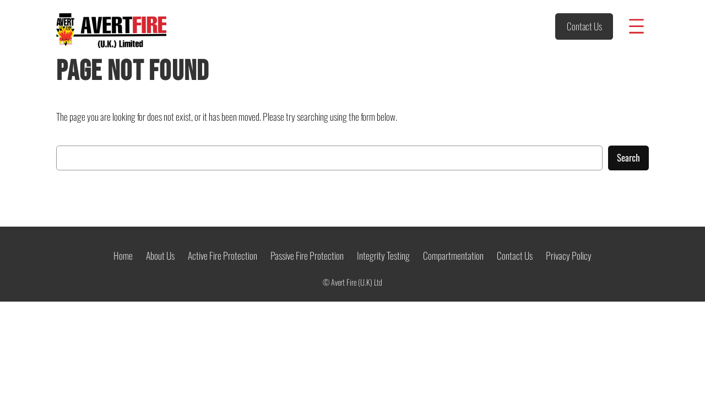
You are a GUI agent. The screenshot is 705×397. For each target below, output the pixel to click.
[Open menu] (636, 26)
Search (628, 157)
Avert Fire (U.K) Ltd (356, 282)
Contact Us (584, 26)
